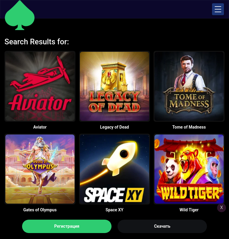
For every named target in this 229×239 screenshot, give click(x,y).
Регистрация (66, 226)
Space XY (114, 209)
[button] (218, 9)
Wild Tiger (189, 209)
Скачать (162, 226)
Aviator (40, 127)
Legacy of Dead (114, 127)
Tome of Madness (189, 127)
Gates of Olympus (40, 209)
